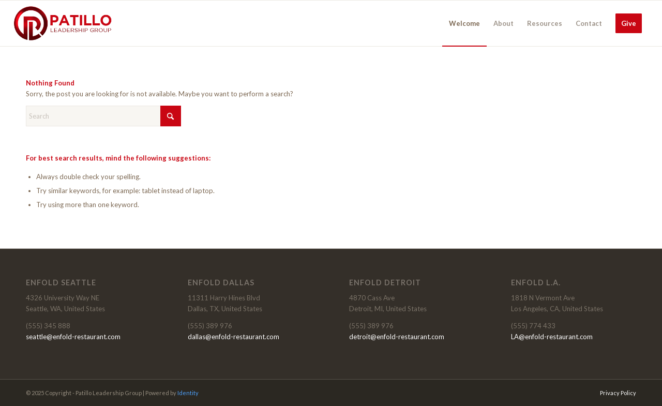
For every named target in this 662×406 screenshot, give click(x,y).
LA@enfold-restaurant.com (552, 336)
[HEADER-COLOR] (63, 23)
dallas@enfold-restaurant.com (233, 336)
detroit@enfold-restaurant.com (396, 336)
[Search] (103, 116)
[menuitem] (464, 23)
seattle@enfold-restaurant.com (73, 336)
